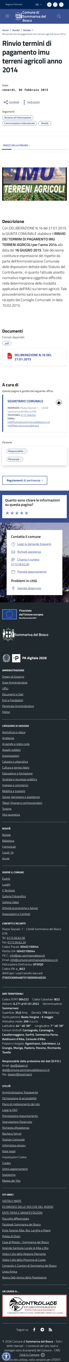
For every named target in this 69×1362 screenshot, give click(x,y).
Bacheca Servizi (11, 1133)
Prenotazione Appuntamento (20, 1116)
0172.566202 (28, 415)
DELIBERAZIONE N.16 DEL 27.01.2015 (33, 357)
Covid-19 (7, 852)
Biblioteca (8, 840)
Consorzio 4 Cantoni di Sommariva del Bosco (29, 1265)
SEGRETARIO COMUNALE (25, 401)
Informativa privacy (14, 1145)
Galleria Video (10, 902)
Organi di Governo (13, 676)
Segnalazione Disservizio (17, 1122)
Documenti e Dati (12, 694)
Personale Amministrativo (18, 706)
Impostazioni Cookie (14, 1157)
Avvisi (5, 858)
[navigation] (7, 16)
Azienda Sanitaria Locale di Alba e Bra (25, 1248)
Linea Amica (9, 1271)
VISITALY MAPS (11, 1201)
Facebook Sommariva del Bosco (21, 1224)
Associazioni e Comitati (16, 914)
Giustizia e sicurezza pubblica (19, 779)
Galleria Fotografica (14, 896)
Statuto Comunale (13, 1139)
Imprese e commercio (15, 785)
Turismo (6, 808)
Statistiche (8, 1175)
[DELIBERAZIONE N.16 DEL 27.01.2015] (10, 356)
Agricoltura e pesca (13, 732)
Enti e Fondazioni (12, 700)
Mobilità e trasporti (13, 791)
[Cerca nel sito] (59, 16)
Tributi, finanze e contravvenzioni (22, 803)
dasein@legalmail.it (20, 1074)
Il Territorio (8, 890)
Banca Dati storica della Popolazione (24, 1277)
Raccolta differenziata (15, 1218)
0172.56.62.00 (16, 938)
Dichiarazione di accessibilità (19, 1098)
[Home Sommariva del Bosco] (33, 16)
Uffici (5, 688)
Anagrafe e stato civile (16, 744)
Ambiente (8, 738)
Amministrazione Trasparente (20, 1092)
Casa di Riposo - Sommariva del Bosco (25, 1242)
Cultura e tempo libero (15, 767)
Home (5, 30)
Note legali (8, 1151)
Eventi (6, 878)
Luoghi (6, 884)
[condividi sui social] (11, 102)
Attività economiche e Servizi (20, 908)
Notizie (27, 30)
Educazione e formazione (17, 773)
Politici (6, 712)
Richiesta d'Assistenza (15, 1127)
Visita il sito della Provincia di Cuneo (24, 1260)
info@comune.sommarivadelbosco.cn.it (29, 422)
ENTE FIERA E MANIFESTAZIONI (22, 1212)
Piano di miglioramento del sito (21, 1104)
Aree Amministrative (14, 682)
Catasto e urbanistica (15, 761)
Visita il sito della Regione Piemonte (24, 1254)
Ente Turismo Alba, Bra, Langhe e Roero (26, 1230)
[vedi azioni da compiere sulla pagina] (30, 102)
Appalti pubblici (11, 750)
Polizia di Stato (11, 1236)
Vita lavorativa (11, 814)
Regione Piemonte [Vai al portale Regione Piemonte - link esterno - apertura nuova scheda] (14, 4)
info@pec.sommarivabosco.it (23, 425)
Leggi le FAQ (9, 1110)
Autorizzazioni (10, 755)
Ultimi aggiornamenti (15, 1169)
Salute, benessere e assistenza (21, 797)
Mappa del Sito (11, 1180)
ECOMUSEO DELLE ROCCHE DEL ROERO (27, 1207)
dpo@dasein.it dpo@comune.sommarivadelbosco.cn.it (26, 1067)
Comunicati (9, 846)
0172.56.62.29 (17, 942)
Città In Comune (29, 1354)
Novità (16, 30)
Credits (6, 1163)
